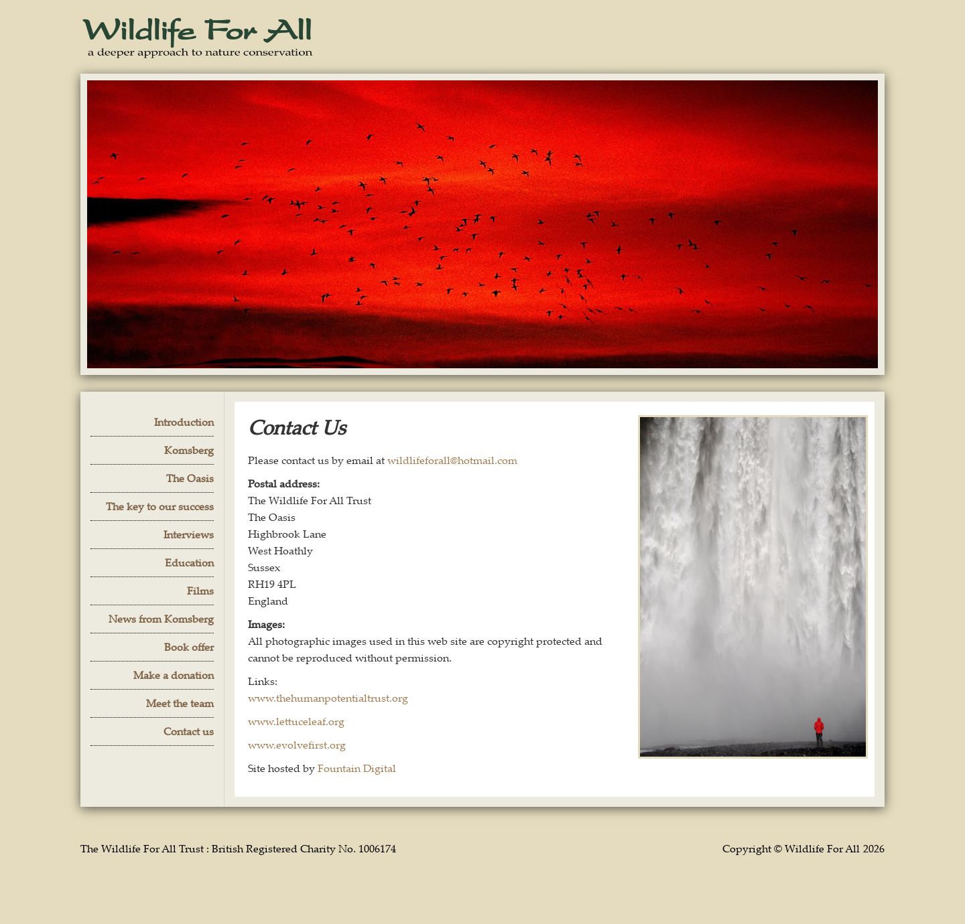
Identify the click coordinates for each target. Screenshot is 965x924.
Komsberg (189, 450)
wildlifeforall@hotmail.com (452, 460)
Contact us (189, 731)
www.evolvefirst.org (297, 744)
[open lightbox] (753, 587)
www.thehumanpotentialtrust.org (328, 697)
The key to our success (160, 506)
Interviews (189, 534)
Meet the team (180, 703)
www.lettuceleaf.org (296, 721)
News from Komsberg (161, 618)
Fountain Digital (357, 768)
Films (200, 590)
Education (189, 562)
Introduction (184, 421)
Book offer (189, 646)
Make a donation (173, 675)
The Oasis (190, 478)
